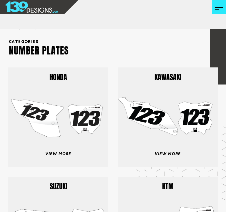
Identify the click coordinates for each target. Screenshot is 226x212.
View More (58, 154)
